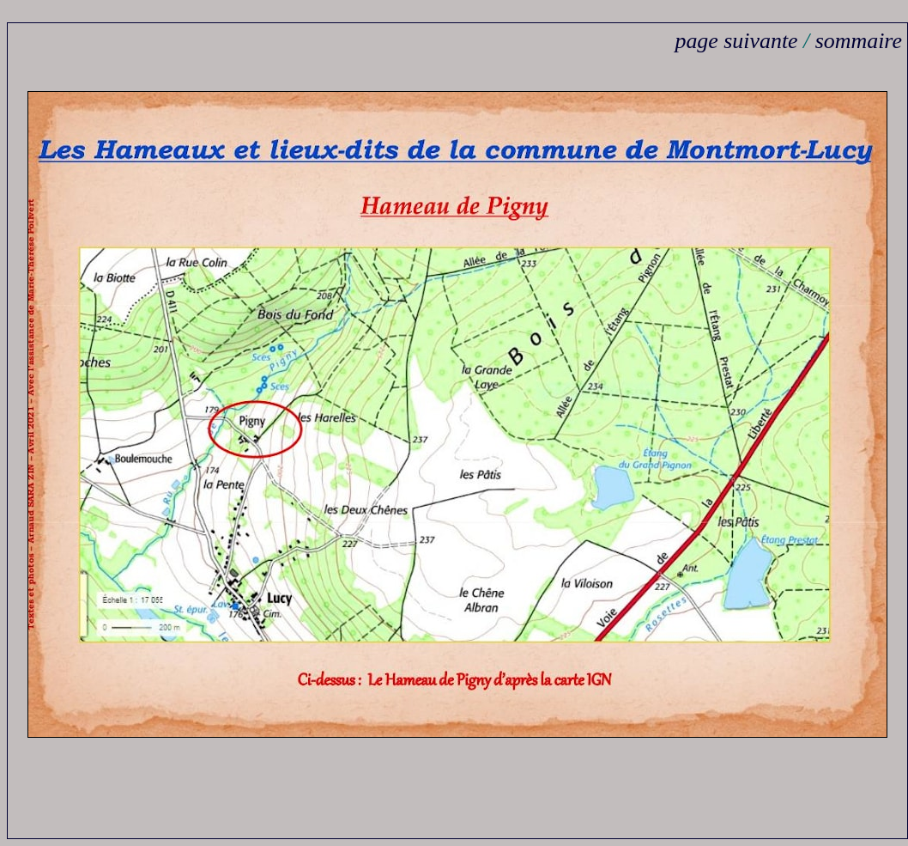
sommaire (858, 40)
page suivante (736, 40)
